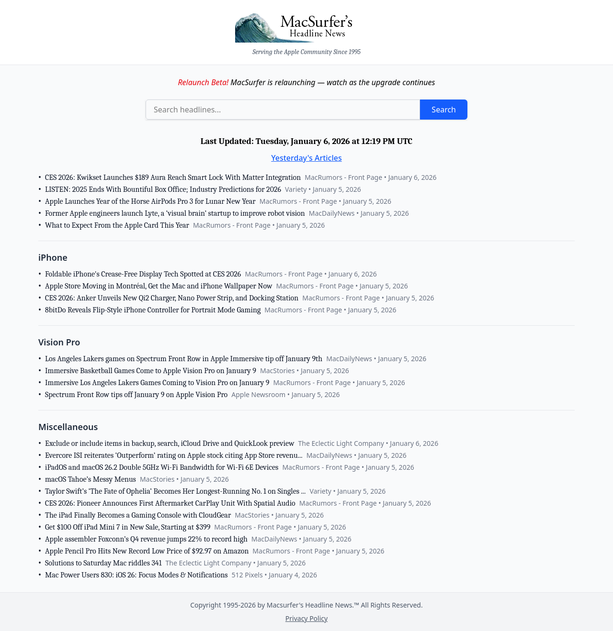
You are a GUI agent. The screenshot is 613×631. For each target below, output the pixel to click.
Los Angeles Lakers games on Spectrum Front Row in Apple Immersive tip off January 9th (183, 358)
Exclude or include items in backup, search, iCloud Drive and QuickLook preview (169, 443)
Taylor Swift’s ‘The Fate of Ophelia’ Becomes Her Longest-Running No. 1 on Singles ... (175, 491)
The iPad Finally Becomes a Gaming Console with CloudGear (138, 515)
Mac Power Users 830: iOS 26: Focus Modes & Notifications (136, 575)
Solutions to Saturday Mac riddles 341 (103, 563)
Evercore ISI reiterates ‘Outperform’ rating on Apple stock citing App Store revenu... (174, 455)
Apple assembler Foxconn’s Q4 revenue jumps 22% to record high (146, 539)
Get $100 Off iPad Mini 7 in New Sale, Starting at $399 (127, 527)
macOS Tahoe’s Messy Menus (90, 479)
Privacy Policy (306, 618)
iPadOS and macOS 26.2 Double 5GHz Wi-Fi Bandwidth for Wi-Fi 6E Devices (161, 467)
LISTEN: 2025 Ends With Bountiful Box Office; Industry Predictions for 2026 (163, 189)
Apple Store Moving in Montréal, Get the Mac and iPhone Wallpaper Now (158, 286)
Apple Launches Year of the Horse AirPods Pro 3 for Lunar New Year (150, 201)
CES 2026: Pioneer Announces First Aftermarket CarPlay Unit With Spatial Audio (170, 503)
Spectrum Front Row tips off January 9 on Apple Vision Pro (136, 394)
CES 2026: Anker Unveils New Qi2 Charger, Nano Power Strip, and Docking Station (171, 298)
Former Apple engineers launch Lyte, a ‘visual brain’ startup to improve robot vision (175, 213)
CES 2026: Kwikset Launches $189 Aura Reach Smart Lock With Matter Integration (173, 177)
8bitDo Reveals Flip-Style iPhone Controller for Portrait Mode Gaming (153, 310)
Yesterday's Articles (306, 158)
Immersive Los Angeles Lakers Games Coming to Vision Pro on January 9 (157, 382)
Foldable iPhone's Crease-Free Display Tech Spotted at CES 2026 (143, 274)
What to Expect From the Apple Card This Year (117, 225)
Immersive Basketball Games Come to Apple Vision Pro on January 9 (150, 370)
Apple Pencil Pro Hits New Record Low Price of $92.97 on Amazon (147, 551)
